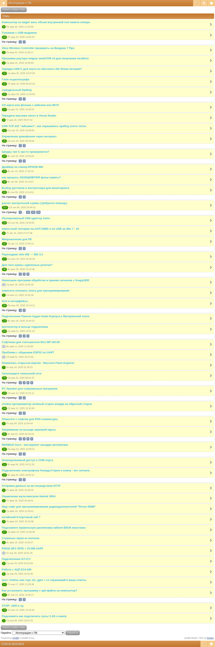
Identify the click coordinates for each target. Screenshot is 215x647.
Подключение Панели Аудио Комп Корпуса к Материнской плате (45, 316)
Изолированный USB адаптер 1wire (26, 218)
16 (38, 212)
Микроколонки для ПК (17, 239)
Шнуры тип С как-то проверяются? (25, 151)
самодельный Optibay (17, 89)
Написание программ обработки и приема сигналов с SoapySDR (45, 280)
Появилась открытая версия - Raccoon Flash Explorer (38, 363)
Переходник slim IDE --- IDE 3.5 (22, 254)
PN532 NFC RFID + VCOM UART (22, 548)
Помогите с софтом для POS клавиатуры (30, 419)
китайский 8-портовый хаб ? (21, 517)
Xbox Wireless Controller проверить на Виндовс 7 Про (38, 48)
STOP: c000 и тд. (13, 605)
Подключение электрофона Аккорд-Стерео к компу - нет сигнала (46, 470)
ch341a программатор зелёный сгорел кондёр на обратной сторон (47, 404)
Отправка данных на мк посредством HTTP (31, 485)
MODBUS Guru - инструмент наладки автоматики (35, 444)
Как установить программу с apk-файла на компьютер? (39, 590)
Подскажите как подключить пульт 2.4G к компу (34, 616)
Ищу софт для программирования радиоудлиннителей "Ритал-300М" (49, 506)
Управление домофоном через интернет (29, 136)
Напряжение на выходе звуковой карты (29, 429)
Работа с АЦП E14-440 (16, 569)
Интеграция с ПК (20, 3)
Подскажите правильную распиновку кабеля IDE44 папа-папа (43, 527)
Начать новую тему (14, 9)
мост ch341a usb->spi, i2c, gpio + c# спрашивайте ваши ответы (44, 580)
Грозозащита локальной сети (21, 373)
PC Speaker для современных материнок (30, 388)
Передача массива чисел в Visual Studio (29, 115)
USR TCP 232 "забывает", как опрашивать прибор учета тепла (44, 126)
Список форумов (12, 643)
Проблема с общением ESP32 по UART (28, 352)
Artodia (210, 638)
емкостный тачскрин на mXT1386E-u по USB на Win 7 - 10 (40, 228)
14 (28, 212)
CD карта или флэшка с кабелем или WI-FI (30, 105)
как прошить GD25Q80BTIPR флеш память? (31, 177)
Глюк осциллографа (15, 79)
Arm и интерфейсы (15, 301)
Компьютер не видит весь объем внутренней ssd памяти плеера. (46, 22)
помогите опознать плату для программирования (35, 290)
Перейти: (6, 632)
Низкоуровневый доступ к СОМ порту (27, 460)
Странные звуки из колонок (20, 538)
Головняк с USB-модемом (19, 32)
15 (33, 212)
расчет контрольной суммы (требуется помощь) (34, 203)
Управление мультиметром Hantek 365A (29, 496)
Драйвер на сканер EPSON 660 (22, 166)
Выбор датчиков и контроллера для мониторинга (35, 188)
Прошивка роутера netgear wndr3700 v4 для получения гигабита (45, 58)
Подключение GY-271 (16, 559)
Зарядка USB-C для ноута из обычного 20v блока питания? (42, 68)
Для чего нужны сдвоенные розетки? (27, 264)
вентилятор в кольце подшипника (25, 326)
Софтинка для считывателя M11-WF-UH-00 (31, 342)
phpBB (16, 638)
